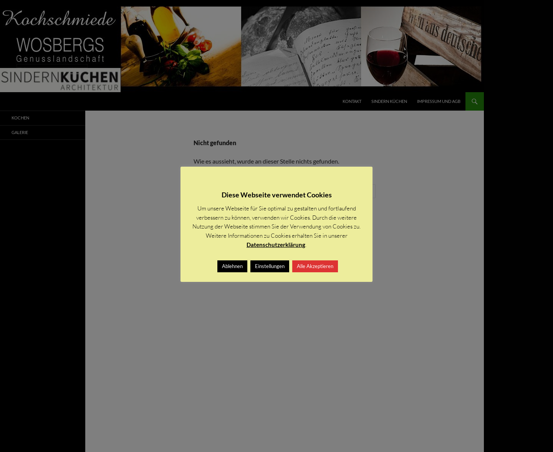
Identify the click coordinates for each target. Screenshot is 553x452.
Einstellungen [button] (270, 266)
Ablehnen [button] (232, 266)
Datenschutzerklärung (276, 244)
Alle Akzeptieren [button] (315, 266)
